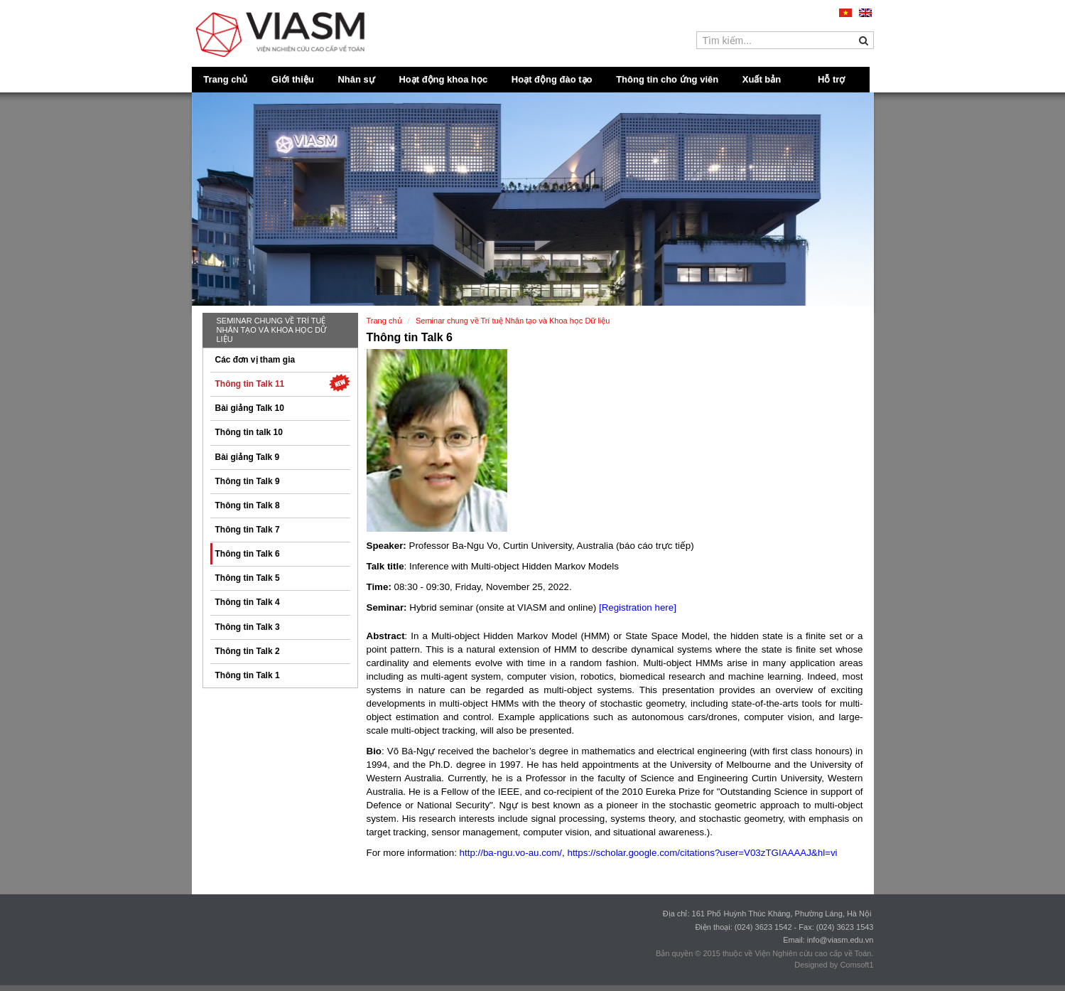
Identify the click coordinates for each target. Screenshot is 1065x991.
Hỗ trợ (831, 79)
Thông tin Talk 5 (247, 578)
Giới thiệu (292, 79)
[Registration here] (637, 607)
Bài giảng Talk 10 (249, 408)
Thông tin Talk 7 (247, 530)
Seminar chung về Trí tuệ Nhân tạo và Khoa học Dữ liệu (272, 329)
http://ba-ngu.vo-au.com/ (511, 852)
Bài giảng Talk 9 (247, 457)
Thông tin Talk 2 (247, 651)
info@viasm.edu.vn (840, 940)
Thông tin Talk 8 (247, 505)
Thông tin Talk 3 (247, 627)
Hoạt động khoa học (443, 79)
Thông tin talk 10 (249, 432)
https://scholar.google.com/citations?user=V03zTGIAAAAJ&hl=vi (702, 852)
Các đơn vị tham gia (255, 360)
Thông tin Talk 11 (282, 383)
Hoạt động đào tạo (552, 79)
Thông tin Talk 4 (247, 602)
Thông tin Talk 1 (247, 675)
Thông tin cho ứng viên (667, 79)
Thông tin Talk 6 (247, 554)
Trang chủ (225, 79)
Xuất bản (761, 79)
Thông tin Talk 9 (247, 481)
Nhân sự (355, 79)
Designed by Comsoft (831, 964)
